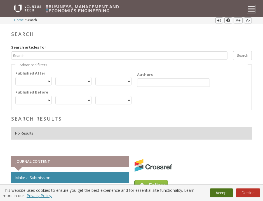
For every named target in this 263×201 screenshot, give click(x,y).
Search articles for (28, 47)
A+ (238, 20)
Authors (145, 74)
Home (19, 20)
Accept (221, 193)
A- (248, 20)
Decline (248, 193)
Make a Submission (32, 177)
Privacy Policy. (39, 195)
